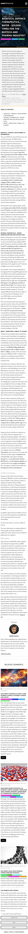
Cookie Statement (19, 932)
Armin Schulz (14, 636)
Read (3, 757)
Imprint (6, 932)
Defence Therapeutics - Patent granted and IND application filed (14, 119)
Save (14, 922)
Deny (14, 927)
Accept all (14, 917)
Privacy (11, 932)
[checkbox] (1, 913)
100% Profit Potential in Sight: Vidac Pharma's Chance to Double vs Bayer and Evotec (13, 695)
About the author (6, 654)
